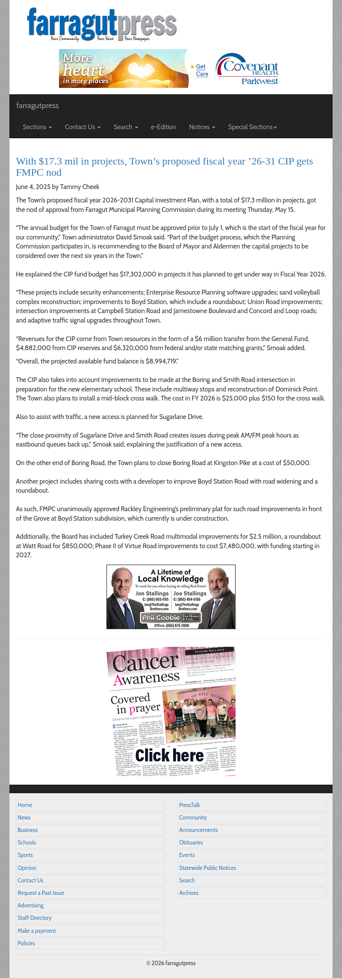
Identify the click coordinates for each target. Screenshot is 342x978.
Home (25, 805)
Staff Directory (35, 918)
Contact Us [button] (83, 127)
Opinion (27, 868)
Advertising (31, 905)
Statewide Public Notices (207, 868)
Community (193, 817)
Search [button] (126, 127)
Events (187, 855)
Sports (25, 855)
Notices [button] (202, 127)
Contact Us (30, 880)
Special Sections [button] (252, 127)
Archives (189, 893)
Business (27, 830)
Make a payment (37, 931)
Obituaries (191, 842)
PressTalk (189, 805)
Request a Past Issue (41, 893)
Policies (26, 943)
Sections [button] (37, 127)
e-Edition (164, 127)
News (24, 817)
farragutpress (37, 105)
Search (187, 880)
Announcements (198, 830)
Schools (27, 842)
